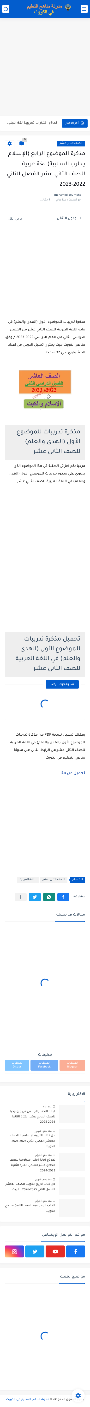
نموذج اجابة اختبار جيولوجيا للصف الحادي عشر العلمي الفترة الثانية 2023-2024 (32, 1166)
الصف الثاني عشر (71, 143)
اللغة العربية (28, 879)
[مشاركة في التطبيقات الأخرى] (21, 897)
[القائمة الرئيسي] (84, 9)
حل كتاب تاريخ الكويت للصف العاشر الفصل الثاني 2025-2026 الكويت (30, 1187)
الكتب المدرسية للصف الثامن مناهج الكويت (30, 1208)
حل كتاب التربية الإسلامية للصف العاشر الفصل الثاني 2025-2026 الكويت (32, 1141)
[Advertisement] (45, 67)
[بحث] (5, 9)
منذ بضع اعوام (43, 1155)
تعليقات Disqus (17, 1065)
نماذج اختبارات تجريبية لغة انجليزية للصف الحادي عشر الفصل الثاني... (31, 123)
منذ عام (47, 1106)
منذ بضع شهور (43, 1130)
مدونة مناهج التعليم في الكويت (27, 1399)
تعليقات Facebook (44, 1065)
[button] (63, 897)
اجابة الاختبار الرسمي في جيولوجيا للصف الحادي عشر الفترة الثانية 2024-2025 (32, 1117)
